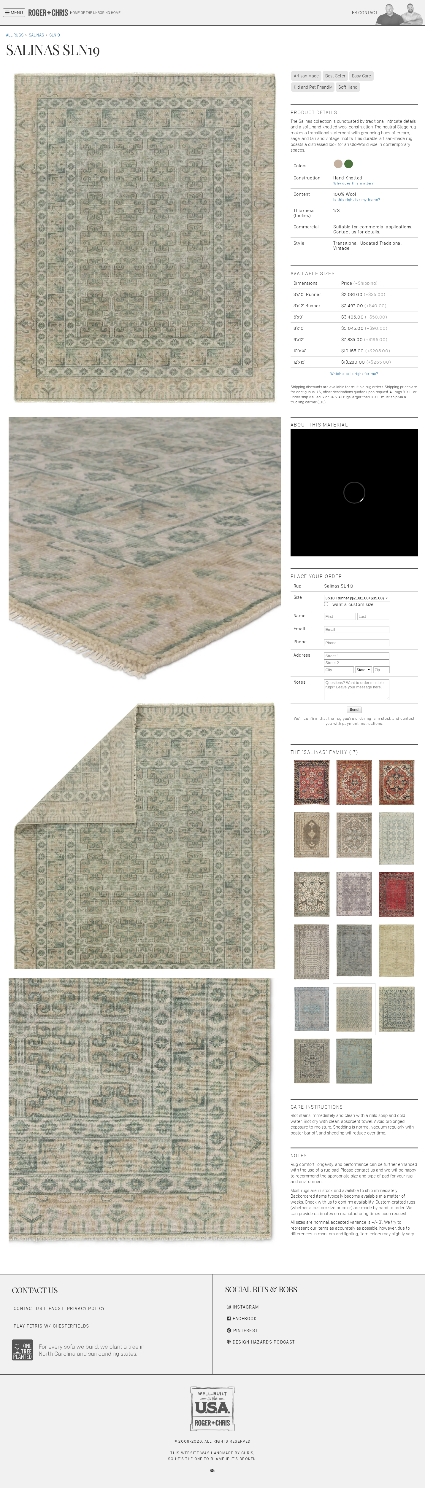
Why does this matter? (353, 183)
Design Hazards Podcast (261, 1341)
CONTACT (365, 12)
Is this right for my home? (356, 200)
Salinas (36, 35)
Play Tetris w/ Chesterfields (51, 1325)
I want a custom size (351, 604)
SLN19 (54, 35)
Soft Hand (347, 87)
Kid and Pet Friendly (313, 87)
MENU (14, 12)
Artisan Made (306, 75)
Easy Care (361, 75)
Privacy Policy (86, 1308)
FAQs (55, 1308)
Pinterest (242, 1330)
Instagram (243, 1306)
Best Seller (335, 75)
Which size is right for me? (354, 374)
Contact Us (28, 1308)
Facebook (242, 1318)
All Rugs (14, 35)
